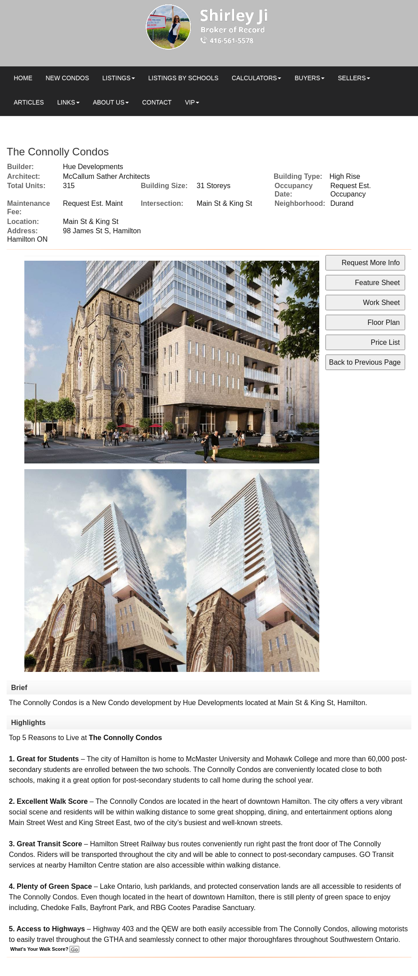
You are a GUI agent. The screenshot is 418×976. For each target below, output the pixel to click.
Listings (116, 77)
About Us (108, 102)
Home (23, 77)
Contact (157, 102)
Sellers (352, 77)
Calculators (254, 77)
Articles (29, 102)
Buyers (307, 77)
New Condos (67, 77)
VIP (190, 102)
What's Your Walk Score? (44, 949)
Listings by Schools (183, 77)
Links (66, 102)
